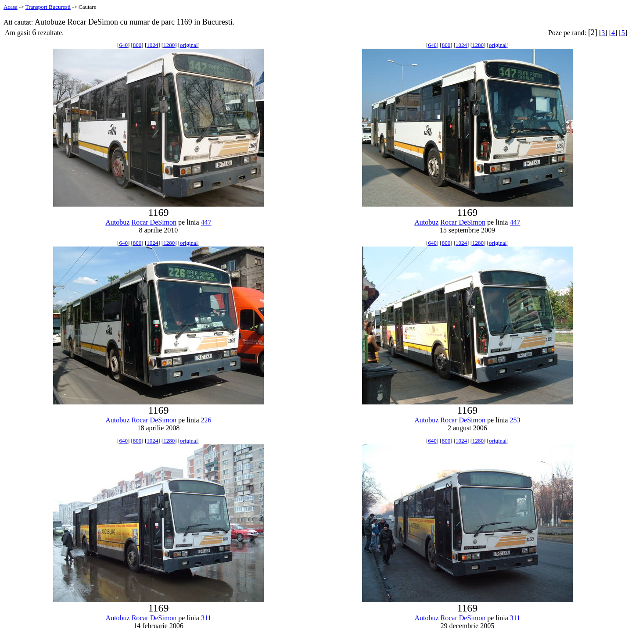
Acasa (11, 7)
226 (206, 420)
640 (123, 45)
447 (206, 222)
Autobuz (117, 222)
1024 (152, 45)
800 (137, 45)
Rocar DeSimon (153, 222)
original (189, 45)
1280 (169, 45)
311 (206, 618)
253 (515, 420)
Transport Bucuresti (48, 7)
